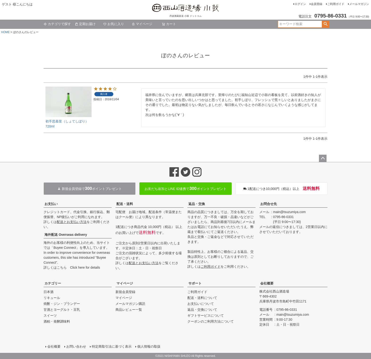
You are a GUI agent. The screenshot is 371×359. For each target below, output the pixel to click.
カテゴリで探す (57, 24)
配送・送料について (202, 298)
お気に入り (113, 24)
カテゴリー (52, 283)
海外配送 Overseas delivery (65, 234)
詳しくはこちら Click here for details (72, 267)
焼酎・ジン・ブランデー (62, 304)
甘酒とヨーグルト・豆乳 (62, 309)
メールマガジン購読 (130, 304)
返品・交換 (196, 204)
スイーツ (50, 315)
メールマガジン (359, 4)
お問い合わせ (76, 346)
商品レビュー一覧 (128, 309)
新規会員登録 (125, 292)
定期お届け (85, 24)
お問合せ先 (268, 204)
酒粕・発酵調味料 (57, 321)
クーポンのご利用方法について (210, 321)
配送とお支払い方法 (72, 222)
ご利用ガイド (335, 4)
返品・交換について (202, 309)
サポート (195, 283)
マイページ (142, 24)
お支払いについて (200, 304)
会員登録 (316, 4)
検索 (325, 24)
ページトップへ (323, 158)
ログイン (300, 4)
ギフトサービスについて (205, 315)
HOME (5, 32)
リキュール (52, 298)
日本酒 (48, 292)
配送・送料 (124, 204)
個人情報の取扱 (148, 346)
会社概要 (267, 283)
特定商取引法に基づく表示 (112, 346)
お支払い (51, 204)
